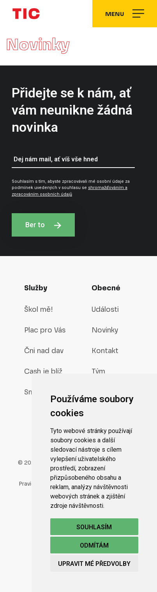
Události (105, 309)
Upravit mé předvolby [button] (94, 563)
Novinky (105, 329)
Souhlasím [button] (94, 527)
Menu (124, 13)
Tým (98, 371)
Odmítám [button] (94, 545)
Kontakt (105, 350)
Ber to (43, 225)
